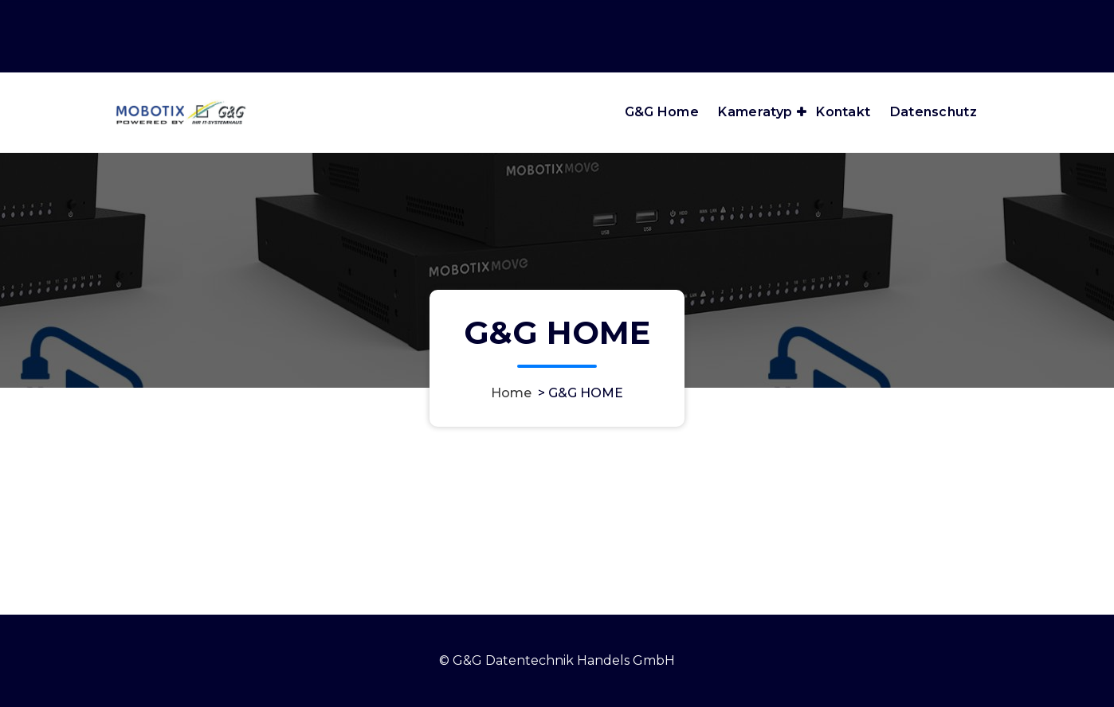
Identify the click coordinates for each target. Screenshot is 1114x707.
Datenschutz (933, 111)
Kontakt (843, 111)
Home (511, 392)
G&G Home (662, 111)
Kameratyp (755, 111)
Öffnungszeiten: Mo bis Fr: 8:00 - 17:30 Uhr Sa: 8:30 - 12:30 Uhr (802, 14)
